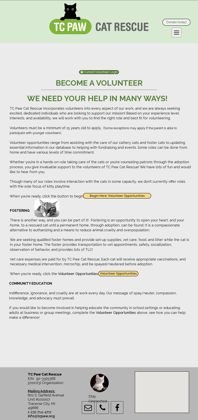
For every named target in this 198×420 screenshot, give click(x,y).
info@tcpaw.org (41, 416)
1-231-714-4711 (39, 412)
